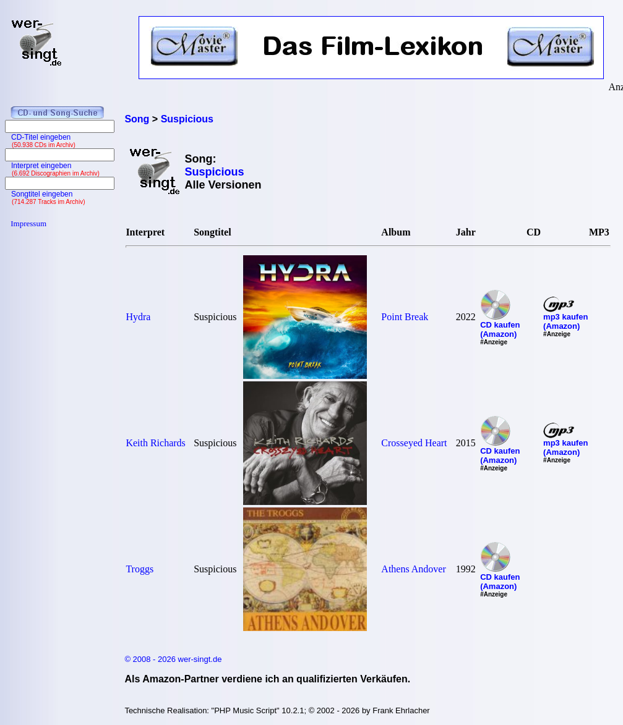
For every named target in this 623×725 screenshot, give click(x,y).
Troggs (139, 569)
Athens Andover (413, 569)
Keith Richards (155, 443)
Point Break (404, 317)
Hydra (138, 317)
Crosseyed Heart (414, 443)
